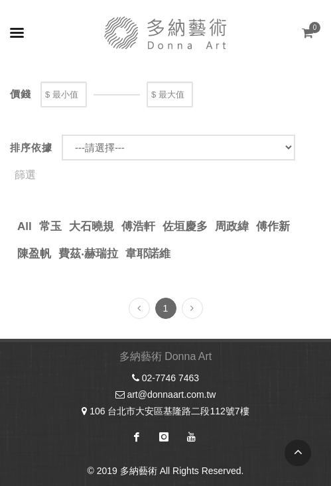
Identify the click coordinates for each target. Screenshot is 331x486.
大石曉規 (91, 226)
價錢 (20, 93)
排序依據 (31, 147)
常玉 (50, 226)
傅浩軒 (138, 226)
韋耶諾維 (147, 253)
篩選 (25, 174)
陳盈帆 (34, 253)
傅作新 (273, 226)
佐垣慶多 (185, 226)
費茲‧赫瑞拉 (88, 253)
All (24, 226)
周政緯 (232, 226)
